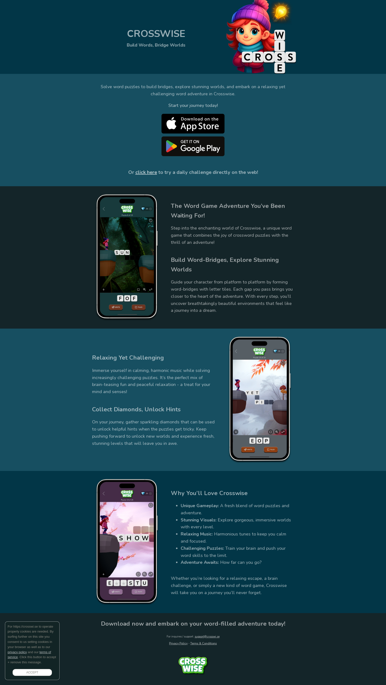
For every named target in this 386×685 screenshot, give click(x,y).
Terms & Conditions (203, 643)
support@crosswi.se (207, 636)
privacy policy (17, 652)
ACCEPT (32, 672)
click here (146, 172)
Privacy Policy (178, 643)
